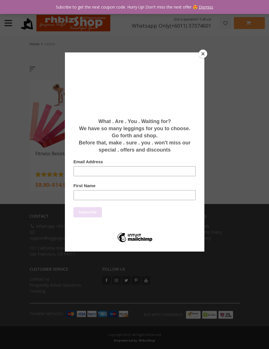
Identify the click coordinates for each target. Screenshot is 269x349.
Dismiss (206, 7)
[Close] (203, 54)
